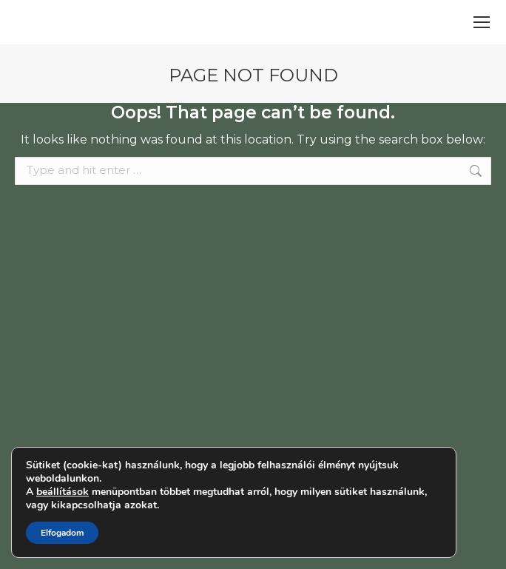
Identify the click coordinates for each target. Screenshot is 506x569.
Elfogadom (62, 533)
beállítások (62, 492)
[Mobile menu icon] (481, 22)
